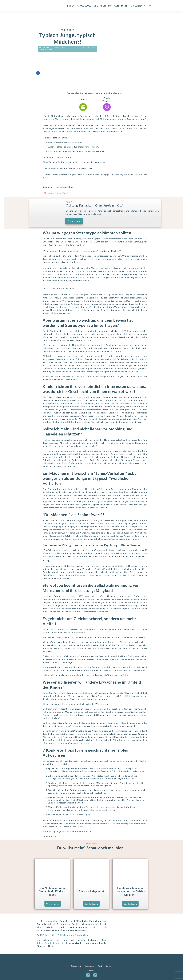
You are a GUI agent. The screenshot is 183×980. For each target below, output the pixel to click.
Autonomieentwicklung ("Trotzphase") (67, 48)
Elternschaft (46, 50)
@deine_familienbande (48, 943)
